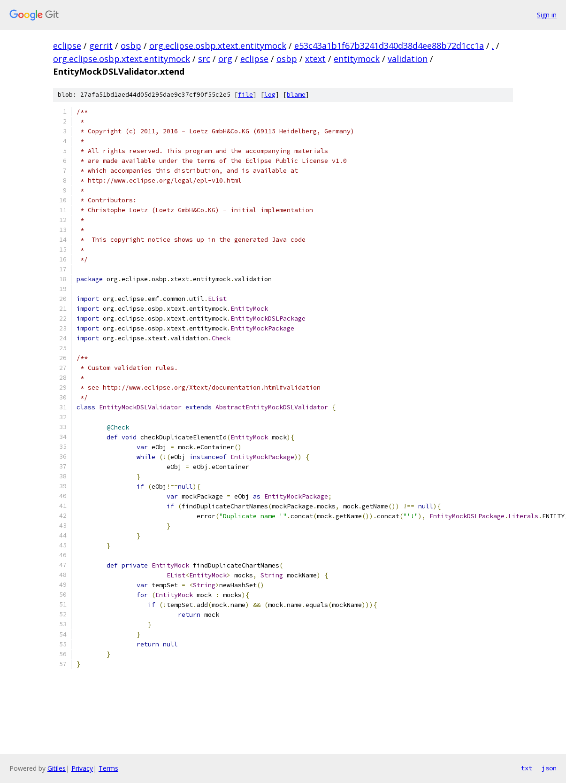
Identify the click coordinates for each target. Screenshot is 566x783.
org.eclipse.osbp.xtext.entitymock (217, 45)
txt (526, 768)
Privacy (82, 768)
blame (296, 95)
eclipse (67, 45)
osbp (131, 45)
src (204, 58)
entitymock (357, 58)
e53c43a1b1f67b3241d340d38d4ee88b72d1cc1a (389, 45)
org (225, 58)
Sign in (547, 14)
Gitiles (56, 768)
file (245, 95)
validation (408, 58)
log (269, 95)
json (549, 768)
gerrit (101, 45)
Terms (108, 768)
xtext (315, 58)
